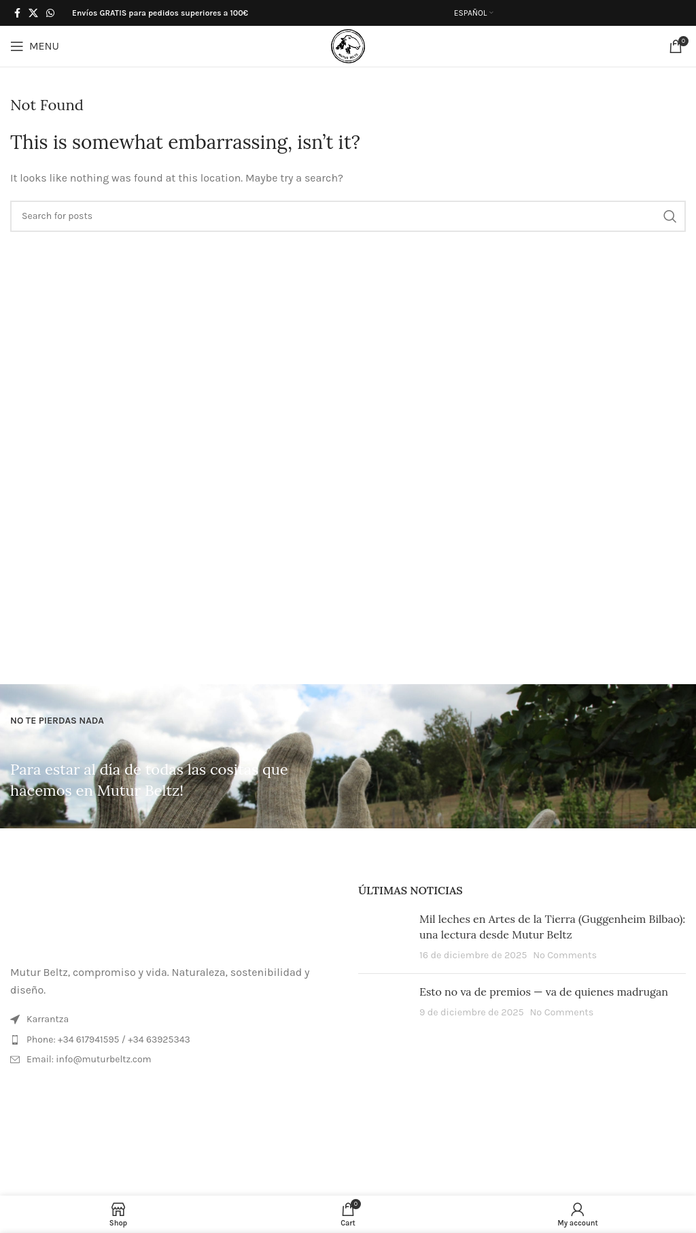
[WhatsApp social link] (50, 13)
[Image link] (174, 915)
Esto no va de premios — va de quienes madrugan (543, 991)
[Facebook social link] (17, 13)
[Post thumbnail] (383, 936)
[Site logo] (348, 45)
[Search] (348, 216)
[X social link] (33, 13)
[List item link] (174, 1039)
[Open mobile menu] (34, 46)
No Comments (565, 955)
